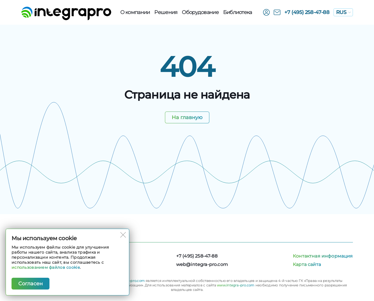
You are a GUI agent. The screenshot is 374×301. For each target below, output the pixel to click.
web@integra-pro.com (202, 264)
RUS (343, 12)
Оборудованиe (200, 12)
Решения (165, 12)
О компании (135, 12)
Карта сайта (307, 264)
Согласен (30, 284)
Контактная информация (323, 256)
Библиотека (237, 12)
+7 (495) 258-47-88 (307, 12)
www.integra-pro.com (236, 285)
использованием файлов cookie (46, 267)
